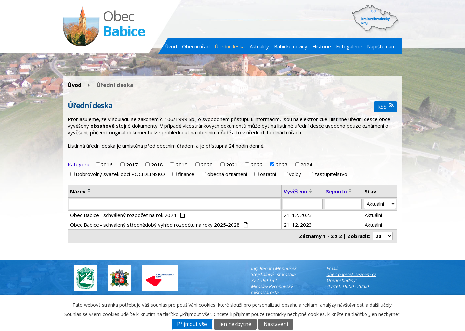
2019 (182, 164)
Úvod (171, 46)
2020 (207, 164)
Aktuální (373, 215)
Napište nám (381, 46)
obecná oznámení (227, 174)
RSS (385, 106)
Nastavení (276, 324)
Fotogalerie (349, 46)
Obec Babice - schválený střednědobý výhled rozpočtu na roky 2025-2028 (159, 224)
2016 (107, 164)
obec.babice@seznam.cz (351, 274)
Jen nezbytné (235, 324)
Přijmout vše (192, 324)
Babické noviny (290, 46)
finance (186, 174)
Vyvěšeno (295, 191)
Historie (321, 46)
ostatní (268, 174)
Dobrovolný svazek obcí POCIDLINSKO (120, 174)
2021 (232, 164)
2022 (257, 164)
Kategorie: (80, 164)
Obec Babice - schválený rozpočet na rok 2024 (127, 215)
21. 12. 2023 (298, 215)
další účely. (381, 305)
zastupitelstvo (330, 174)
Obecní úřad (196, 46)
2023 (282, 164)
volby (295, 174)
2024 (306, 164)
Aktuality (259, 46)
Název (78, 191)
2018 (157, 164)
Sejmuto (336, 191)
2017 (132, 164)
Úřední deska (230, 46)
